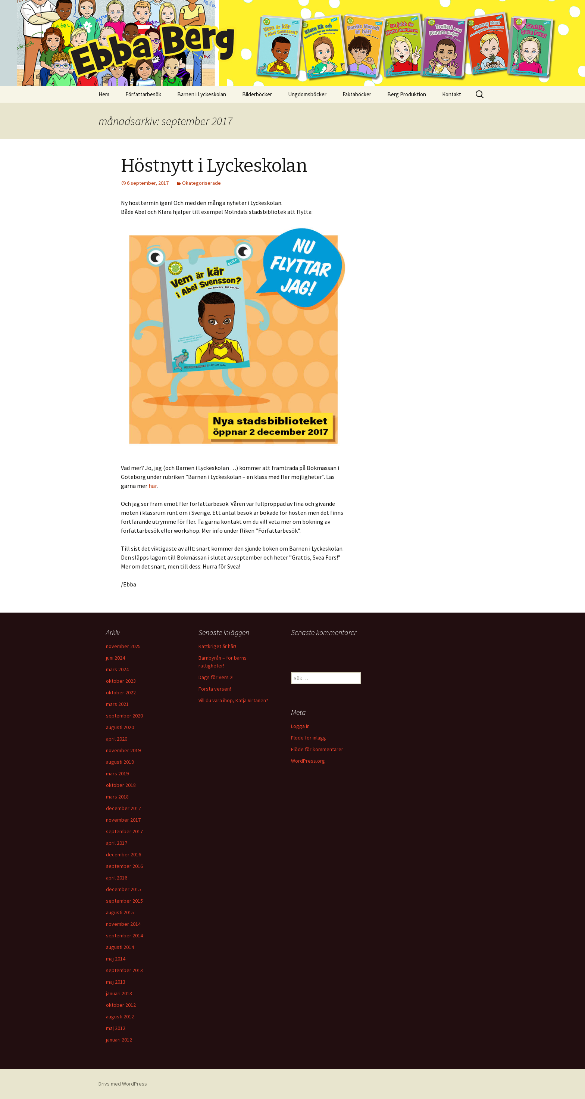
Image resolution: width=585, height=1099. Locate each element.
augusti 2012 (120, 1016)
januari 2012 (119, 1039)
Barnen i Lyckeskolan (201, 94)
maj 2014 (115, 958)
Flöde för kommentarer (317, 749)
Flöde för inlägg (308, 737)
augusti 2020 (120, 727)
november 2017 (123, 819)
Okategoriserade (201, 183)
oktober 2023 (121, 681)
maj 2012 (115, 1028)
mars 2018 (117, 796)
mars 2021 (117, 704)
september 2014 (124, 935)
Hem (103, 94)
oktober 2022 (121, 692)
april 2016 (116, 877)
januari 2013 (119, 993)
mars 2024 (117, 669)
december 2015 (123, 889)
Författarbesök (143, 94)
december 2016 (123, 854)
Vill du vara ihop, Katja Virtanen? (233, 700)
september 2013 (124, 970)
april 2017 (116, 843)
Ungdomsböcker (307, 94)
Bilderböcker (257, 94)
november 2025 (123, 646)
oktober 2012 (121, 1005)
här (152, 485)
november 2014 (123, 924)
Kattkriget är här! (217, 646)
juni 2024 (115, 657)
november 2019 (123, 750)
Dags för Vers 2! (216, 677)
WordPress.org (308, 760)
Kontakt (451, 94)
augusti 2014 (120, 947)
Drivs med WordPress (122, 1083)
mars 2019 (117, 773)
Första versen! (214, 688)
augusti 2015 (120, 912)
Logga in (300, 726)
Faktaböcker (356, 94)
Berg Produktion (406, 94)
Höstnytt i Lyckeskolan (214, 166)
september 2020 (124, 715)
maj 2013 (115, 981)
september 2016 (124, 866)
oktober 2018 (121, 785)
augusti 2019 (120, 762)
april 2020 (116, 738)
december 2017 (123, 808)
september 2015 (124, 900)
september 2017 (124, 831)
